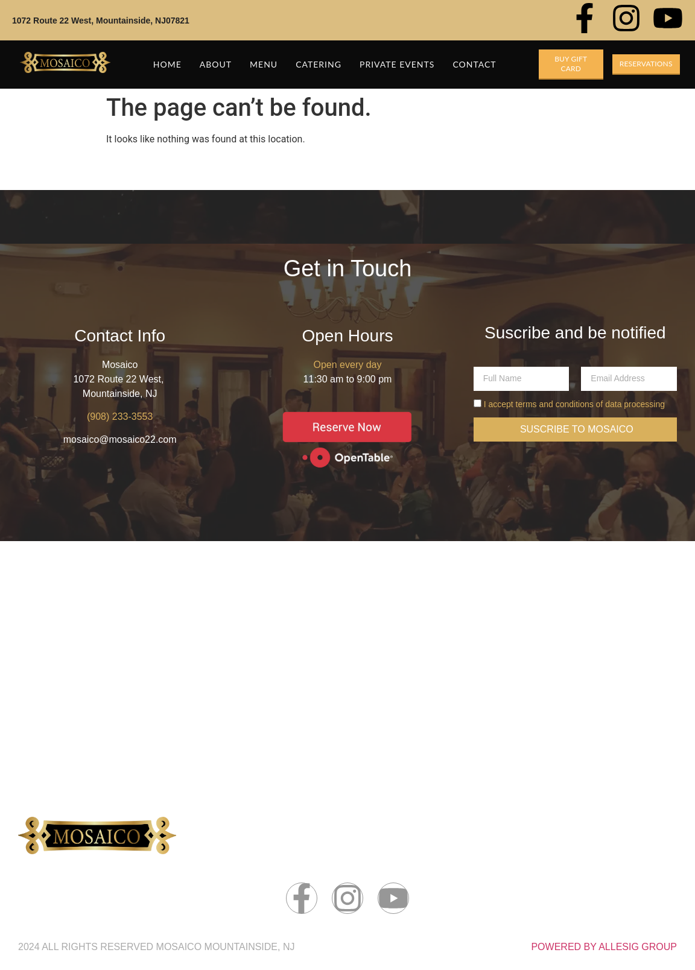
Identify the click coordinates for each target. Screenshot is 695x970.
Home (167, 64)
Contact (474, 64)
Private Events (397, 64)
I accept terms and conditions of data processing (574, 404)
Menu (264, 64)
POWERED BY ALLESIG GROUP (604, 947)
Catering (318, 64)
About (216, 64)
